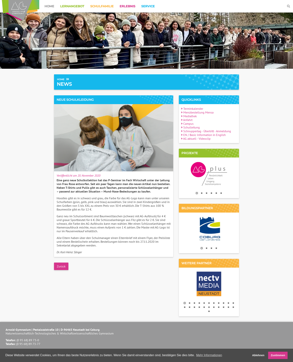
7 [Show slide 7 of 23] (214, 303)
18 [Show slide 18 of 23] (214, 307)
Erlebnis (127, 6)
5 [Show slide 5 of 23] (204, 303)
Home (49, 6)
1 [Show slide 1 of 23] (185, 303)
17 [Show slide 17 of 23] (209, 307)
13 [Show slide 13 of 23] (189, 307)
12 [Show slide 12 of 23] (185, 307)
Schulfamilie (102, 6)
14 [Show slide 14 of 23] (194, 307)
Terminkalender (192, 108)
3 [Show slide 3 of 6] (206, 193)
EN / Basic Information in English (203, 135)
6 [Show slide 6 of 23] (209, 303)
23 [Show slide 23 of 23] (209, 312)
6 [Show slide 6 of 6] (221, 193)
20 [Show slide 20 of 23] (223, 307)
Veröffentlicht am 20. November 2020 (78, 175)
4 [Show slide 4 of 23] (199, 303)
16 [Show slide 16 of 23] (204, 307)
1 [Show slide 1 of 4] (202, 248)
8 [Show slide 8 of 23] (219, 303)
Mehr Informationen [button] (209, 355)
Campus (187, 123)
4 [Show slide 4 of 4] (216, 248)
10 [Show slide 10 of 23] (228, 303)
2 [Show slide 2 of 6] (202, 193)
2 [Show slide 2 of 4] (206, 248)
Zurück (61, 266)
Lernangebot (72, 6)
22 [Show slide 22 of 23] (233, 307)
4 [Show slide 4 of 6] (211, 193)
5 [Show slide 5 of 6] (216, 193)
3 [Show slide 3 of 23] (194, 303)
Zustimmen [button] (278, 355)
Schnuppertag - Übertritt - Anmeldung (206, 131)
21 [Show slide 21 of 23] (228, 307)
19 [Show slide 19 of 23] (219, 307)
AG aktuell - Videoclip (196, 138)
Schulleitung (190, 127)
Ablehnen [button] (258, 355)
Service (148, 6)
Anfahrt (186, 120)
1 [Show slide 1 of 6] (197, 193)
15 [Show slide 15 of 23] (199, 307)
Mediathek (189, 116)
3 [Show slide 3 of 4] (211, 248)
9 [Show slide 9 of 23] (223, 303)
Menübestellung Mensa (197, 112)
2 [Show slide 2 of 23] (189, 303)
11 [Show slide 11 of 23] (233, 303)
